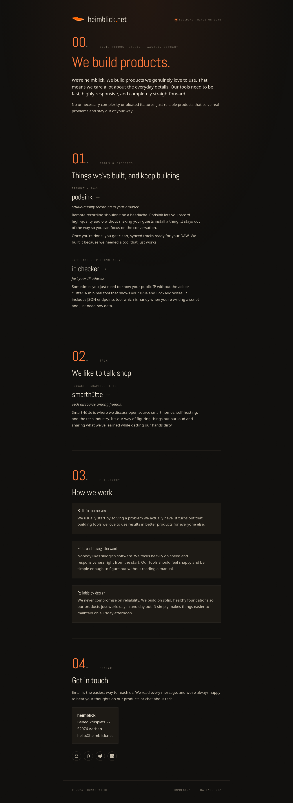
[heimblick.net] (99, 19)
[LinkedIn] (112, 756)
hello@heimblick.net (95, 735)
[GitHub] (88, 756)
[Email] (76, 756)
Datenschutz (210, 790)
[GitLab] (100, 756)
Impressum (182, 790)
